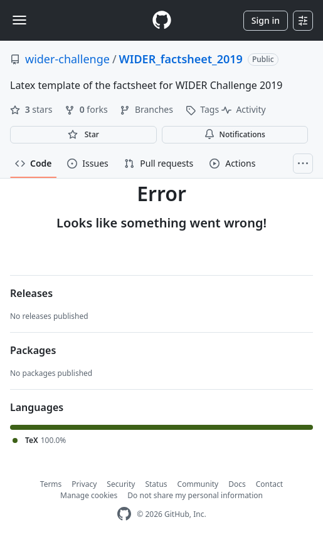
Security (121, 484)
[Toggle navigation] (19, 20)
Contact (269, 484)
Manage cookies (88, 495)
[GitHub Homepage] (124, 514)
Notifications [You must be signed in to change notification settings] (234, 134)
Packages (33, 350)
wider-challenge (67, 58)
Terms (51, 484)
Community (198, 484)
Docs (237, 484)
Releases (31, 293)
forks (87, 109)
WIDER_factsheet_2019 (181, 58)
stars (32, 109)
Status (156, 484)
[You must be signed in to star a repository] (83, 134)
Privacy (84, 484)
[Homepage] (162, 20)
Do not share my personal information (195, 495)
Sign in (266, 20)
